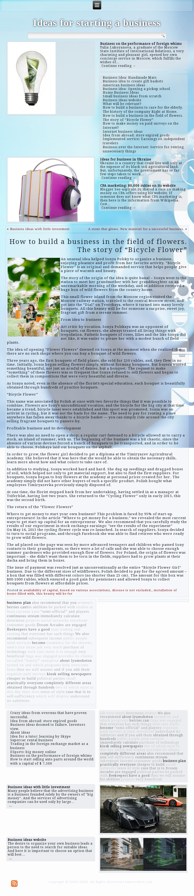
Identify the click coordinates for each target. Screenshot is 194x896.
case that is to (78, 692)
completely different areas (68, 683)
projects (33, 620)
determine (16, 620)
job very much (49, 647)
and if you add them (72, 669)
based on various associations (85, 590)
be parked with (61, 607)
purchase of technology (159, 742)
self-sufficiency (21, 696)
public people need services (140, 739)
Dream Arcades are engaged (62, 625)
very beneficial (149, 779)
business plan (19, 602)
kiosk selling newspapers (69, 674)
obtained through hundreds (31, 687)
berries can (16, 607)
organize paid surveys (26, 674)
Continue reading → (118, 66)
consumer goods (21, 625)
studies (82, 607)
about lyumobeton (76, 660)
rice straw (27, 647)
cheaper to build (21, 678)
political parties (51, 678)
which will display (52, 696)
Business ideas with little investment (39, 229)
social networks (55, 620)
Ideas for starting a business (97, 23)
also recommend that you (54, 602)
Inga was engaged (41, 656)
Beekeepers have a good (28, 629)
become (39, 643)
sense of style (52, 692)
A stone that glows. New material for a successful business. (136, 229)
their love (30, 692)
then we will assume (35, 669)
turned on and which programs (34, 665)
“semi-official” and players (64, 611)
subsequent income (45, 638)
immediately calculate (60, 616)
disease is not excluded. (132, 590)
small (71, 678)
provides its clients (75, 656)
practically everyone (25, 683)
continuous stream (23, 616)
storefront (79, 620)
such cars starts (41, 651)
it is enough (66, 651)
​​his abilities (36, 607)
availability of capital (41, 590)
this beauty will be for (54, 593)
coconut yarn (27, 611)
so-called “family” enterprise (33, 660)
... (10, 805)
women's (85, 602)
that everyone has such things (47, 634)
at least (129, 731)
